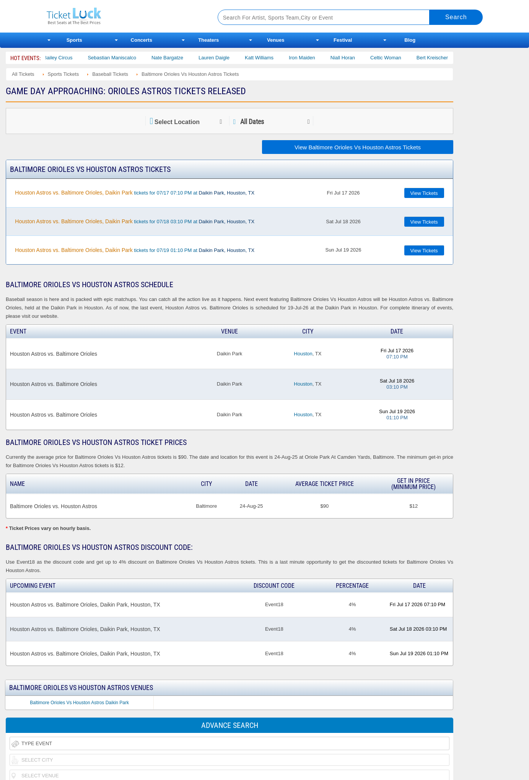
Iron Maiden (309, 58)
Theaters (208, 40)
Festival (343, 40)
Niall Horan (350, 58)
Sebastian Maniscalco (119, 58)
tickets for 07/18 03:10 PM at (134, 221)
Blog (409, 40)
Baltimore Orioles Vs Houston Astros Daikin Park (79, 702)
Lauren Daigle (221, 58)
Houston (303, 353)
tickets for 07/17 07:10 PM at (134, 193)
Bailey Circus (65, 58)
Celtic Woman (393, 58)
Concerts (141, 40)
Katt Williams (266, 58)
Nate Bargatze (175, 58)
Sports (74, 40)
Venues (276, 40)
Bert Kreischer (440, 58)
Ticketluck (123, 16)
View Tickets (424, 193)
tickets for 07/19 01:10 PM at (134, 250)
